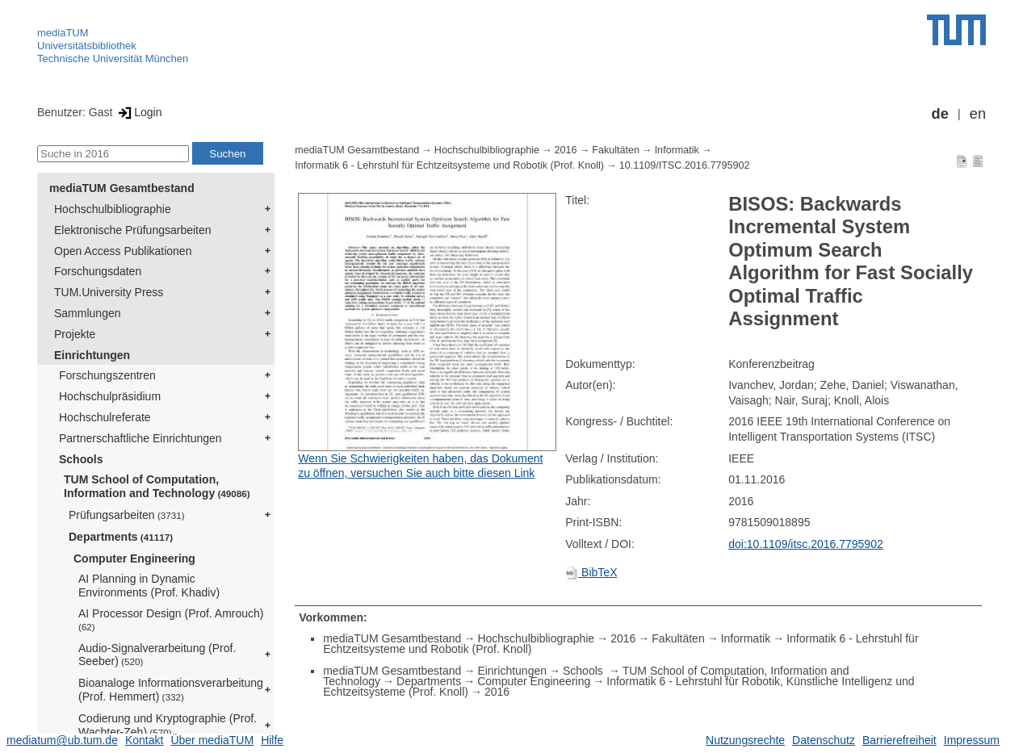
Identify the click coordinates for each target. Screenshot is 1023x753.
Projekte (74, 334)
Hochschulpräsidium (110, 396)
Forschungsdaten (97, 271)
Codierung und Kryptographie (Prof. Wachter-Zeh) (167, 725)
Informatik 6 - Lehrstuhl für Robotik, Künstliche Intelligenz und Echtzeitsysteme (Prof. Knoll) (618, 686)
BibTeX (591, 572)
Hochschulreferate (105, 417)
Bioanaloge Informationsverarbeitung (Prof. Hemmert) (170, 689)
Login (138, 112)
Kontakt (144, 740)
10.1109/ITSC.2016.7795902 (684, 165)
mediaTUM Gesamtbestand (122, 188)
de (940, 114)
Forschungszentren (107, 375)
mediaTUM (63, 33)
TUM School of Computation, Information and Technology (157, 486)
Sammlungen (87, 313)
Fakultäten (615, 150)
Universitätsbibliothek (86, 46)
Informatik (677, 150)
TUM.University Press (108, 292)
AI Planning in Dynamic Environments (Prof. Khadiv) (149, 585)
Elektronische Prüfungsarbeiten (133, 230)
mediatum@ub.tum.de (62, 740)
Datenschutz (823, 740)
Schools (81, 459)
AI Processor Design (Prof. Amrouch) (171, 619)
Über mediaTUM (212, 740)
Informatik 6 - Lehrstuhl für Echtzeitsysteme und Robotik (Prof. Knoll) (449, 165)
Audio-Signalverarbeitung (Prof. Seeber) (157, 655)
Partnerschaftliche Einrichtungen (140, 438)
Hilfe (272, 740)
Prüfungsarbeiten (127, 514)
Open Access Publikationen (122, 251)
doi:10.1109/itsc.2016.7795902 (805, 544)
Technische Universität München (112, 58)
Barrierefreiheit (899, 740)
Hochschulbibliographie (112, 209)
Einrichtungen (92, 355)
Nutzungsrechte (745, 740)
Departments (121, 536)
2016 (566, 150)
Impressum (972, 740)
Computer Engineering (134, 558)
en (978, 114)
